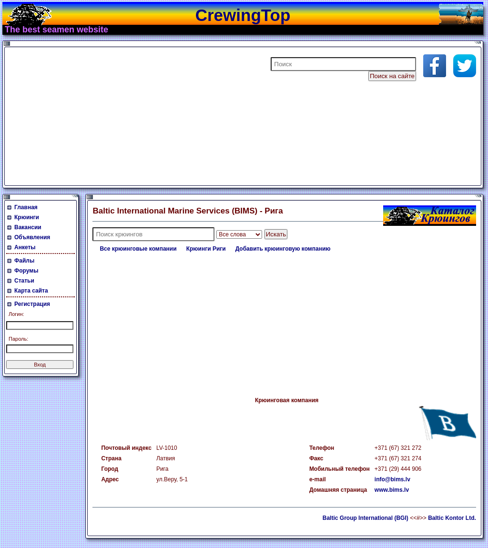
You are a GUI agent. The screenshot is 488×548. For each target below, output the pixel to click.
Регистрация (32, 304)
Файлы (24, 260)
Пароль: (18, 339)
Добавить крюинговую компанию (283, 248)
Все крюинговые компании (138, 248)
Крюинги (26, 217)
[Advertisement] (121, 116)
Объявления (32, 237)
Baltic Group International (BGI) (365, 518)
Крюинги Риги (206, 248)
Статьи (24, 280)
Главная (26, 207)
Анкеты (25, 247)
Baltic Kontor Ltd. (452, 518)
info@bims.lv (392, 479)
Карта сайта (31, 290)
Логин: (16, 314)
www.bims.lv (392, 490)
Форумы (26, 270)
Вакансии (27, 227)
